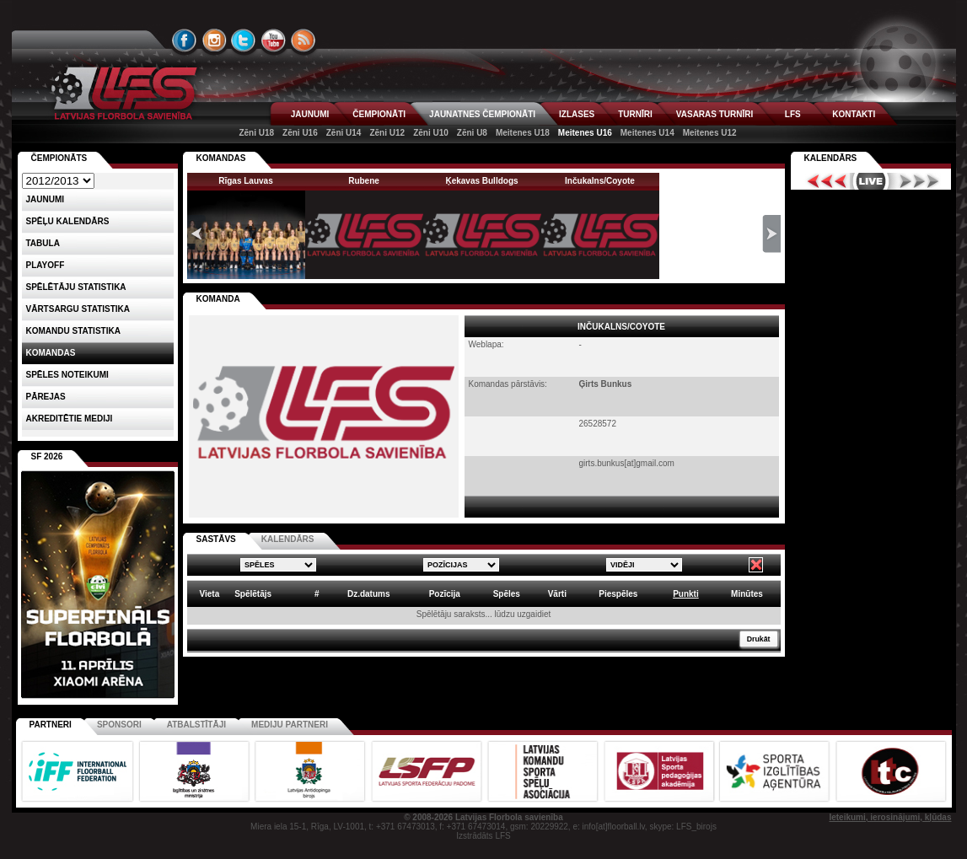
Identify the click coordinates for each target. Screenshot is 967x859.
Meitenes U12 (710, 132)
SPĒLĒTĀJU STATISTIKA (76, 287)
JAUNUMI (310, 114)
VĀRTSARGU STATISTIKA (78, 309)
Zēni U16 (300, 132)
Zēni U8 (472, 132)
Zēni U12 (387, 132)
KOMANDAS (221, 158)
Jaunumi (45, 199)
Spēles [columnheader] (506, 594)
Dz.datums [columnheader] (368, 594)
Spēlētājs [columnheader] (252, 594)
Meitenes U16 (585, 132)
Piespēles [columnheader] (618, 594)
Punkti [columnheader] (686, 594)
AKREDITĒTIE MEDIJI (69, 418)
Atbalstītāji (196, 724)
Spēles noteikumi (67, 374)
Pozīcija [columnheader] (444, 594)
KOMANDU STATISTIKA (73, 331)
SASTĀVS (216, 539)
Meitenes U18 (523, 132)
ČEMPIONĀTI (379, 114)
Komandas (51, 352)
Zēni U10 (431, 132)
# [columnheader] (317, 594)
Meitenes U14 (647, 132)
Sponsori (119, 724)
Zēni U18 (256, 132)
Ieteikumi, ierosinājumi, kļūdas (890, 817)
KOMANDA (218, 298)
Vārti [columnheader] (557, 594)
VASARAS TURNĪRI (714, 114)
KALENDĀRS (287, 539)
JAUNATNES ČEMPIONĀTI (482, 114)
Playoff (45, 265)
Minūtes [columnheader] (747, 594)
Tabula (43, 243)
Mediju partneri (289, 724)
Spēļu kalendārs (68, 221)
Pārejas (46, 396)
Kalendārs (830, 158)
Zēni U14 (344, 132)
